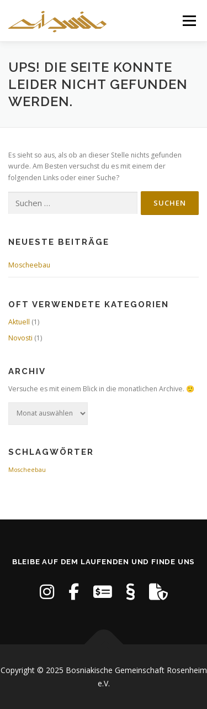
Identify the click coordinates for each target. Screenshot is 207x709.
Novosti (20, 338)
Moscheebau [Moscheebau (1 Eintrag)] (27, 470)
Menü (188, 20)
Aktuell (19, 322)
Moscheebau (29, 265)
